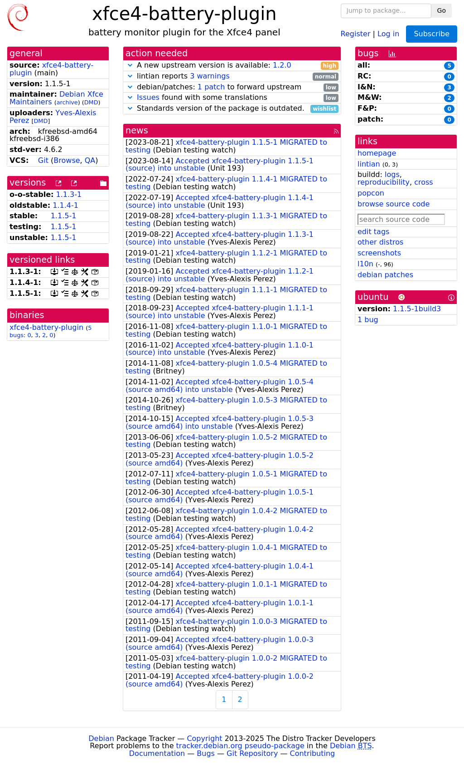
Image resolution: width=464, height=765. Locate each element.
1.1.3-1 (69, 194)
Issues (148, 97)
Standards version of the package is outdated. (232, 109)
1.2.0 (282, 65)
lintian (369, 164)
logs (392, 174)
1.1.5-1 (64, 215)
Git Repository (252, 753)
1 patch (211, 87)
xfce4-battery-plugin (46, 327)
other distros (380, 242)
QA (90, 160)
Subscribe (432, 33)
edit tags (373, 231)
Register (356, 33)
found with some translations (232, 98)
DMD (91, 102)
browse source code (394, 204)
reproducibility (384, 182)
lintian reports (232, 76)
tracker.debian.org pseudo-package (240, 745)
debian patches (385, 274)
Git (43, 160)
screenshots (379, 253)
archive (67, 102)
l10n (365, 264)
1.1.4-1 (65, 205)
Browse (66, 160)
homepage (377, 153)
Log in (388, 33)
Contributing (312, 753)
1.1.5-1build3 (417, 308)
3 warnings (210, 76)
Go (441, 10)
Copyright (204, 738)
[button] (130, 65)
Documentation (157, 753)
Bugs (206, 753)
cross (423, 182)
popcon (371, 193)
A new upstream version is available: (232, 65)
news (137, 130)
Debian (101, 738)
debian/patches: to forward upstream (232, 87)
